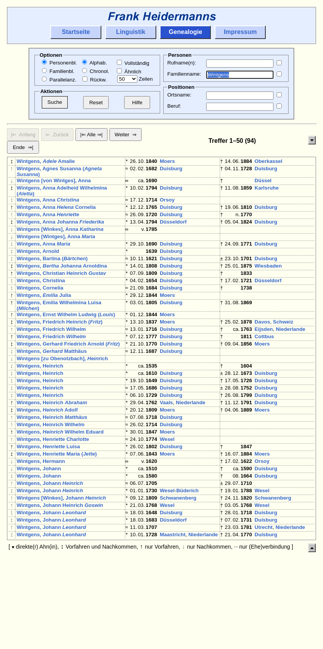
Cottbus (264, 366)
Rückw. (94, 80)
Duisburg (171, 170)
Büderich (187, 552)
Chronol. (95, 71)
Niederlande (290, 357)
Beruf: (174, 106)
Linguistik (130, 32)
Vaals (166, 446)
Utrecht (264, 597)
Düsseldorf (173, 229)
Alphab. (94, 63)
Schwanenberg (178, 561)
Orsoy (167, 203)
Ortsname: (179, 95)
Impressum (240, 32)
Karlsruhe (267, 191)
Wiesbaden (268, 283)
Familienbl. (58, 71)
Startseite (76, 32)
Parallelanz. (59, 80)
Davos (262, 348)
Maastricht (173, 605)
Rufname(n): (181, 63)
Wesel (167, 490)
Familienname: (184, 74)
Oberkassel (268, 161)
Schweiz (283, 348)
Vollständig (133, 63)
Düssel (263, 182)
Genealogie (185, 32)
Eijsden (264, 357)
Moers (167, 161)
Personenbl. (59, 63)
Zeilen (135, 79)
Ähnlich (129, 72)
